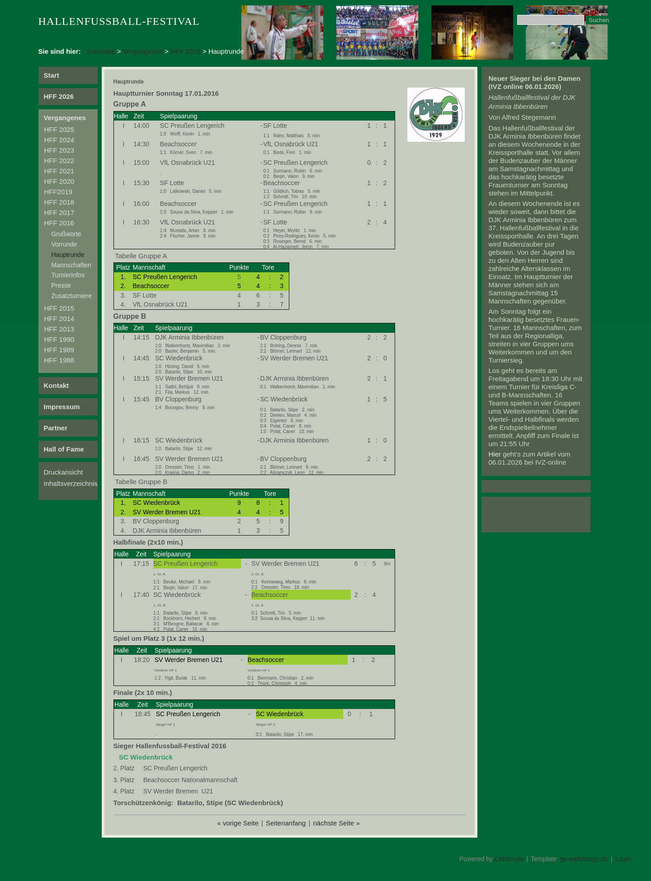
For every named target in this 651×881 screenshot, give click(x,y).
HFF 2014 (59, 318)
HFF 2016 (185, 51)
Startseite (100, 51)
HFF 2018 (59, 202)
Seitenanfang (286, 823)
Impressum (62, 406)
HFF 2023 (59, 150)
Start (51, 75)
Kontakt (56, 385)
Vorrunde (64, 244)
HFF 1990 (59, 339)
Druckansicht (63, 472)
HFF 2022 (59, 160)
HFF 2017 (59, 212)
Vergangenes (143, 51)
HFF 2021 (59, 171)
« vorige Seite (238, 823)
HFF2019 (58, 192)
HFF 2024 (59, 140)
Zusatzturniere (72, 295)
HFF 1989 (59, 350)
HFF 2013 (59, 329)
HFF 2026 (59, 96)
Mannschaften (71, 265)
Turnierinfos (68, 275)
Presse (61, 285)
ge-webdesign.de (584, 858)
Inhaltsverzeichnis (71, 483)
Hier (495, 454)
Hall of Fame (64, 449)
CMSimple (509, 858)
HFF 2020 (59, 181)
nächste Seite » (336, 823)
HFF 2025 (59, 129)
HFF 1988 (59, 360)
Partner (56, 428)
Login (623, 858)
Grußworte (66, 234)
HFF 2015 (59, 308)
